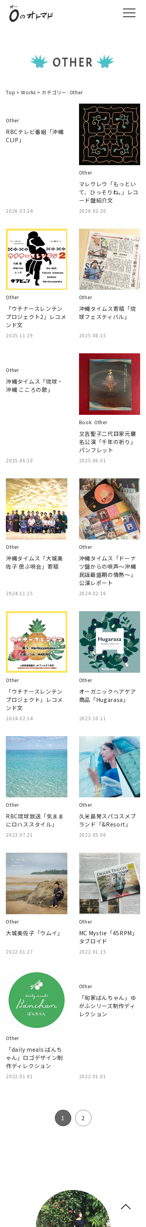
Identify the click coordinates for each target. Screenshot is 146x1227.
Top (10, 92)
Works (28, 92)
